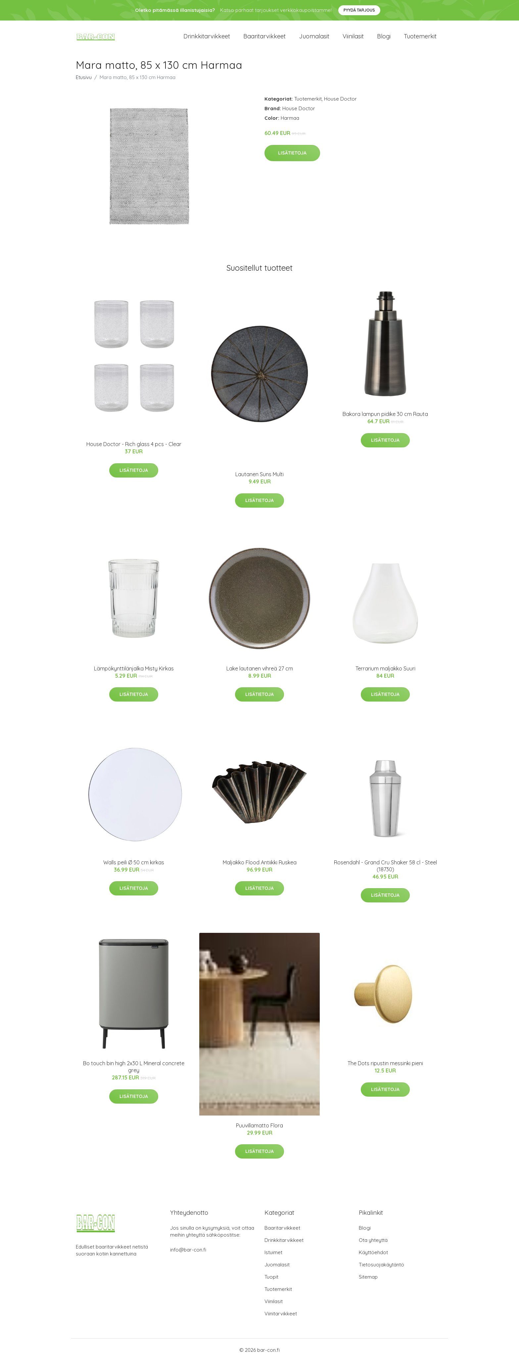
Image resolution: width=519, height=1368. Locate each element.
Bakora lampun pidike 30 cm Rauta (385, 420)
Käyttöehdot (373, 1259)
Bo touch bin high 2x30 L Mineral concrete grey (133, 1073)
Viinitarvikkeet (280, 1320)
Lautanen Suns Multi (259, 481)
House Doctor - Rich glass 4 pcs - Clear (133, 450)
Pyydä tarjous (359, 10)
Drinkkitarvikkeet (206, 39)
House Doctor (340, 105)
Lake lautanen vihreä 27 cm (259, 675)
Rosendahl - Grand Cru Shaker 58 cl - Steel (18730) (385, 872)
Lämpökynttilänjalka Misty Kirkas (134, 675)
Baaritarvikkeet (264, 39)
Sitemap (368, 1283)
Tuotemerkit (420, 39)
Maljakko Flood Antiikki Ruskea (260, 869)
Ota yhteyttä (373, 1247)
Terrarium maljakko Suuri (385, 675)
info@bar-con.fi (188, 1256)
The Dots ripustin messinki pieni (385, 1070)
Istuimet (273, 1259)
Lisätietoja (292, 159)
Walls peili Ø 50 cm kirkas (133, 869)
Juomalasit (314, 39)
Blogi (384, 39)
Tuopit (271, 1283)
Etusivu (84, 84)
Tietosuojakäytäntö (381, 1271)
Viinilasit (353, 39)
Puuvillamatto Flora (259, 1132)
